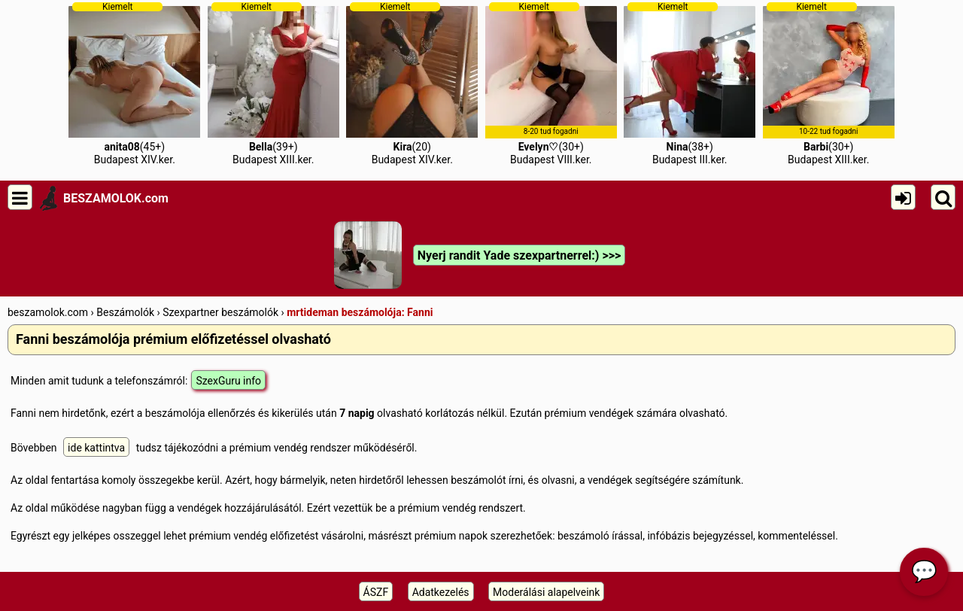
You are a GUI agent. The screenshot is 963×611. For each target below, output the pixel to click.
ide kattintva (96, 448)
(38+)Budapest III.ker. (689, 84)
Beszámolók (125, 312)
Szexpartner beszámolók (220, 312)
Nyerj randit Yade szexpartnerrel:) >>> (519, 255)
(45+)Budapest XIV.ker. (134, 84)
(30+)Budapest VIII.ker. (551, 84)
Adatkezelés (440, 592)
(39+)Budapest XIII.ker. (273, 84)
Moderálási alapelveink (546, 592)
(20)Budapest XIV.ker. (412, 84)
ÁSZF (376, 592)
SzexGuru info (228, 381)
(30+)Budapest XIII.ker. (829, 84)
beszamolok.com (48, 312)
